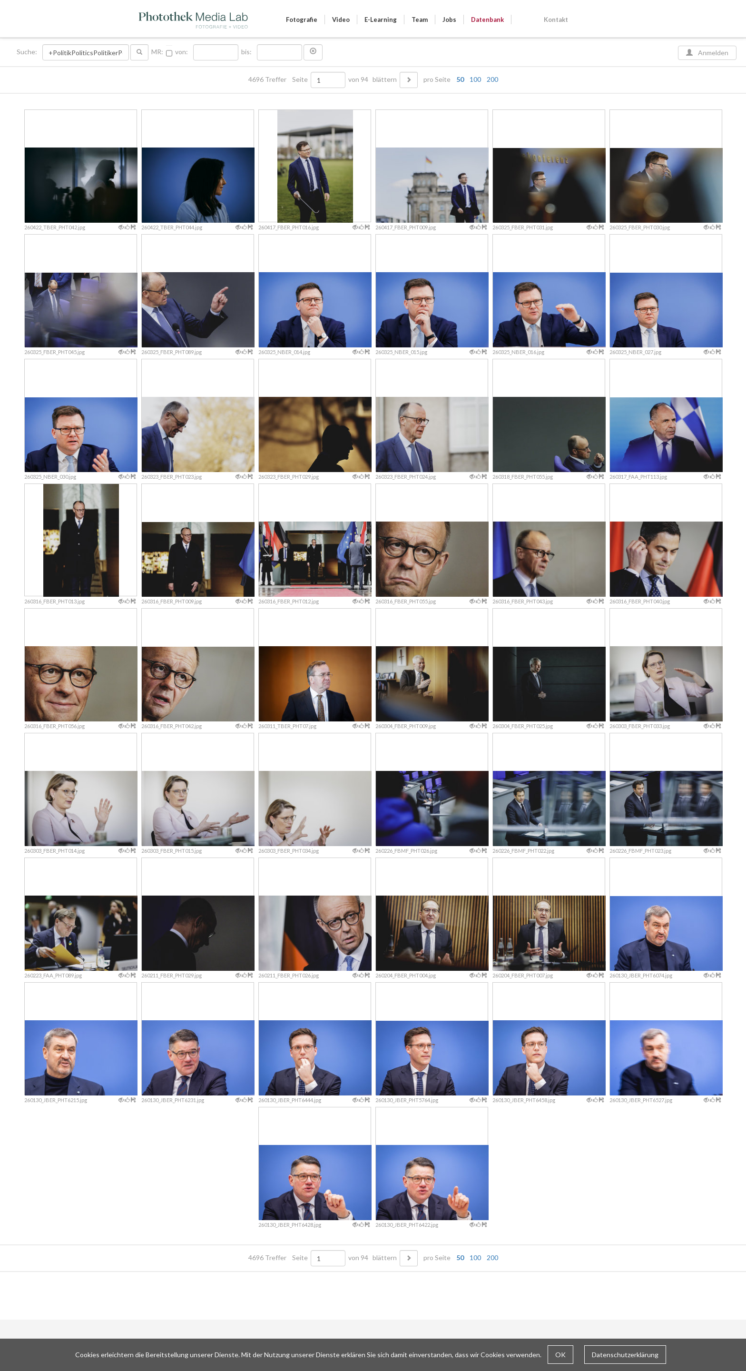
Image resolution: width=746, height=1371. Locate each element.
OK (560, 1355)
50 (460, 79)
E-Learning (380, 19)
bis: (246, 52)
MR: (157, 52)
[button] (313, 52)
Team (420, 19)
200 (492, 79)
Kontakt (556, 19)
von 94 (358, 79)
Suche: (28, 52)
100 (475, 79)
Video (341, 19)
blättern (384, 79)
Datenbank (487, 19)
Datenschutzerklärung (625, 1355)
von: (181, 52)
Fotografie (301, 19)
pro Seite (458, 79)
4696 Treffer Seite (278, 79)
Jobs (449, 19)
